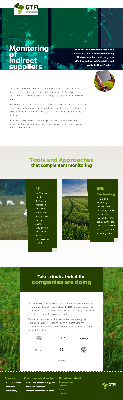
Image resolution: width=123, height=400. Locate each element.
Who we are (10, 378)
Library (62, 386)
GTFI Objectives (13, 383)
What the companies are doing (40, 391)
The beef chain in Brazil (70, 378)
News (61, 389)
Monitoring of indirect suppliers (39, 378)
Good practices (66, 382)
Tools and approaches (36, 387)
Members (10, 387)
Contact (62, 393)
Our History (11, 391)
